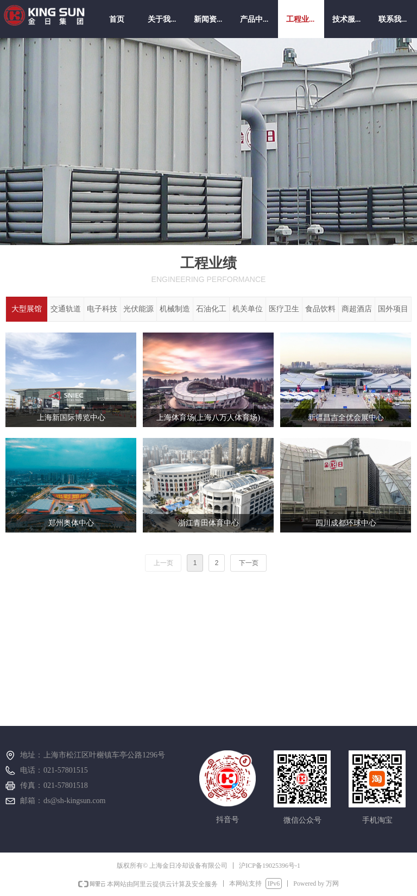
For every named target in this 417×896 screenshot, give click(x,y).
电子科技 (102, 309)
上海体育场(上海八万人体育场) (208, 417)
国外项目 (393, 309)
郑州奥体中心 (71, 523)
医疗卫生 (284, 309)
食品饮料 (320, 309)
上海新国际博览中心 (71, 417)
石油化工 (211, 309)
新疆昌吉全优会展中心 (346, 417)
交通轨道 (65, 309)
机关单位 (247, 309)
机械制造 (175, 309)
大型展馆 (26, 309)
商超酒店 (357, 309)
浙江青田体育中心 (208, 523)
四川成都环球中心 (345, 523)
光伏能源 (138, 309)
